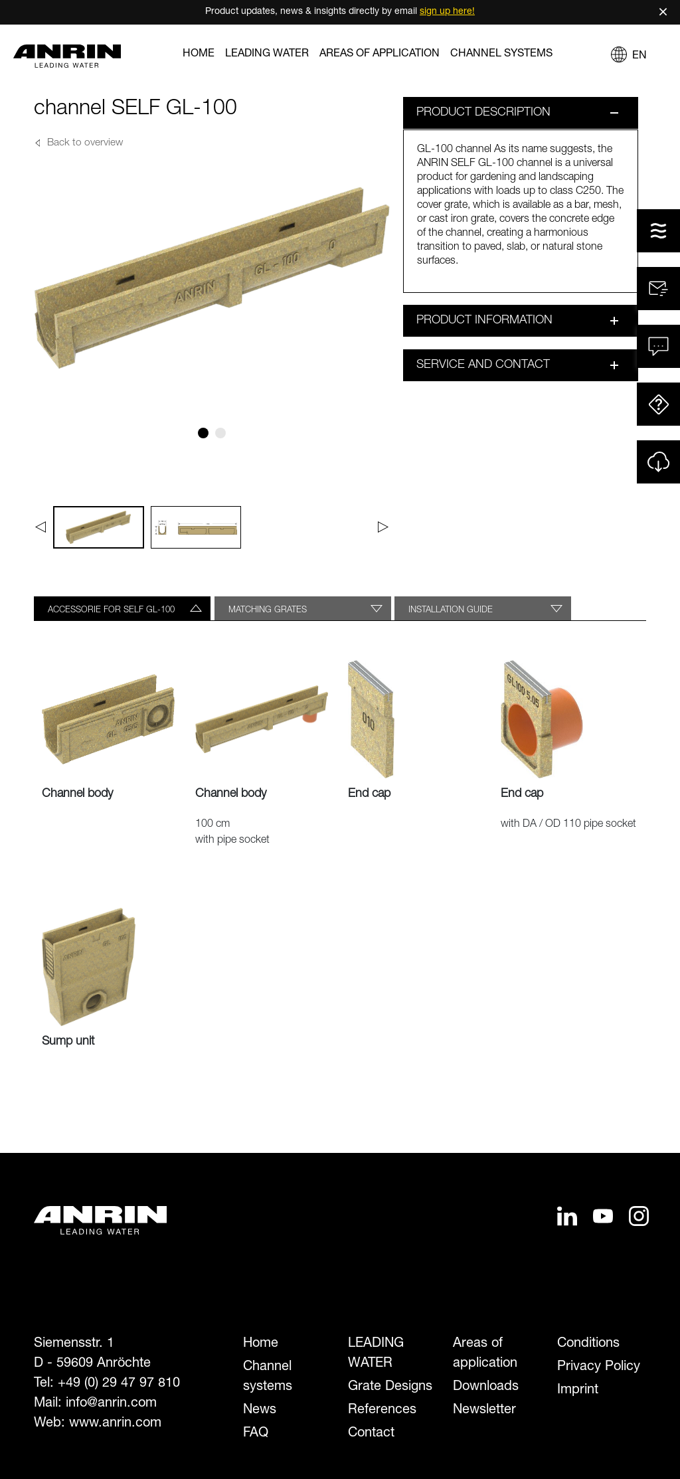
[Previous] (40, 527)
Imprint (577, 1390)
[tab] (122, 608)
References (382, 1410)
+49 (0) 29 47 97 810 (119, 1384)
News (259, 1410)
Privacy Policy (598, 1367)
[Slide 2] (220, 433)
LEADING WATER (267, 54)
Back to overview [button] (85, 143)
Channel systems (501, 54)
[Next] (383, 527)
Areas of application (379, 54)
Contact (371, 1433)
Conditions (588, 1344)
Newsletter (484, 1410)
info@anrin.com (111, 1404)
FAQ (255, 1433)
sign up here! (447, 12)
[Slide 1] (203, 433)
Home (198, 54)
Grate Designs (390, 1387)
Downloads (486, 1387)
